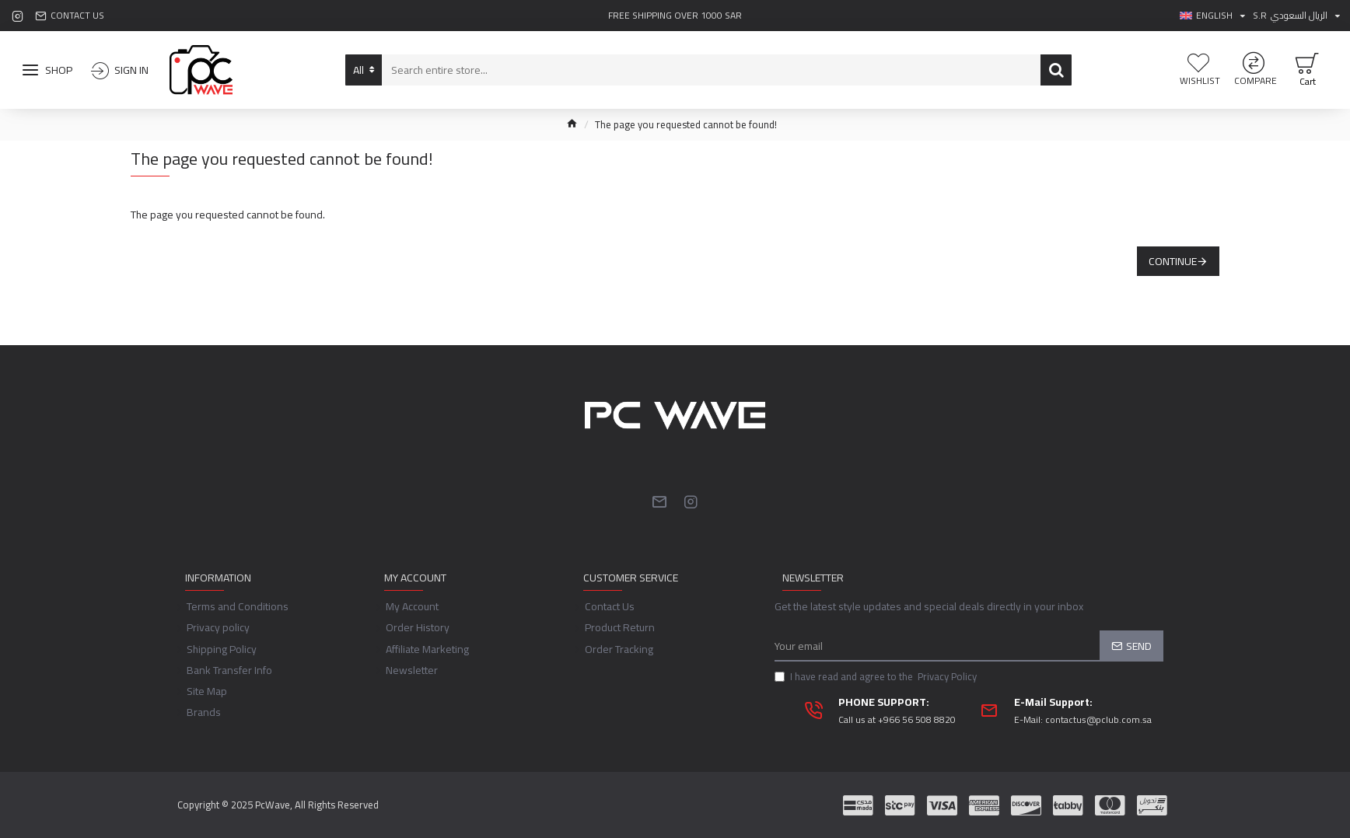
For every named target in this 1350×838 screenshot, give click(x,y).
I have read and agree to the (877, 682)
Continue (1173, 261)
